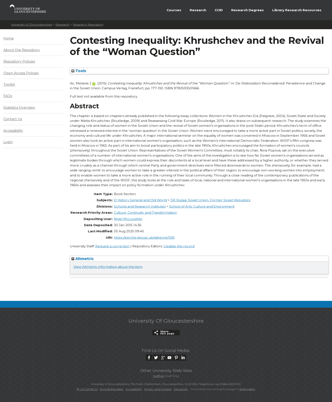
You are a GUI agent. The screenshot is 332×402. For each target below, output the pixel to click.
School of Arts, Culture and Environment (202, 206)
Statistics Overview (19, 108)
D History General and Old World (140, 200)
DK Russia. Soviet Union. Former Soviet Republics (210, 200)
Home (8, 38)
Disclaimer (181, 389)
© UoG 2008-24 (87, 389)
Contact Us (12, 119)
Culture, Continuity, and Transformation (145, 213)
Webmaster (247, 389)
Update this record (178, 246)
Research (198, 10)
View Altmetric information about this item (107, 267)
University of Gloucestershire (31, 24)
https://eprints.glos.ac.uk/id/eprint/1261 (144, 237)
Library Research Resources (296, 10)
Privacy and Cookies (158, 389)
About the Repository (21, 50)
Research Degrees (247, 10)
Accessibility (13, 131)
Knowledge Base (111, 389)
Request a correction (112, 246)
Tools (78, 71)
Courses (174, 10)
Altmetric (82, 258)
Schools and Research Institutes (140, 206)
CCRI (219, 10)
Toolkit (9, 85)
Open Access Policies (21, 73)
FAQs (7, 96)
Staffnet (158, 376)
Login (8, 142)
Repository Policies (19, 61)
